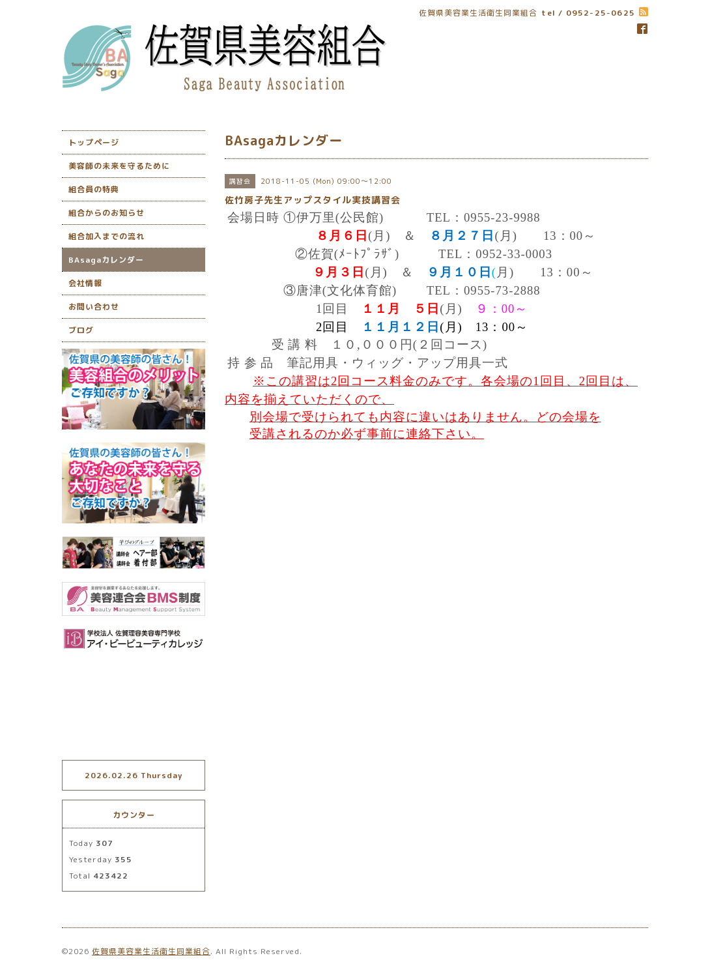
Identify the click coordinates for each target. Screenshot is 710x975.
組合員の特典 (93, 189)
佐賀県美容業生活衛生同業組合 (151, 951)
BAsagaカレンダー (106, 259)
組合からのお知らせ (106, 212)
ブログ (81, 330)
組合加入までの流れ (106, 236)
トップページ (93, 142)
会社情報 (85, 283)
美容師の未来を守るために (119, 165)
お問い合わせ (93, 306)
